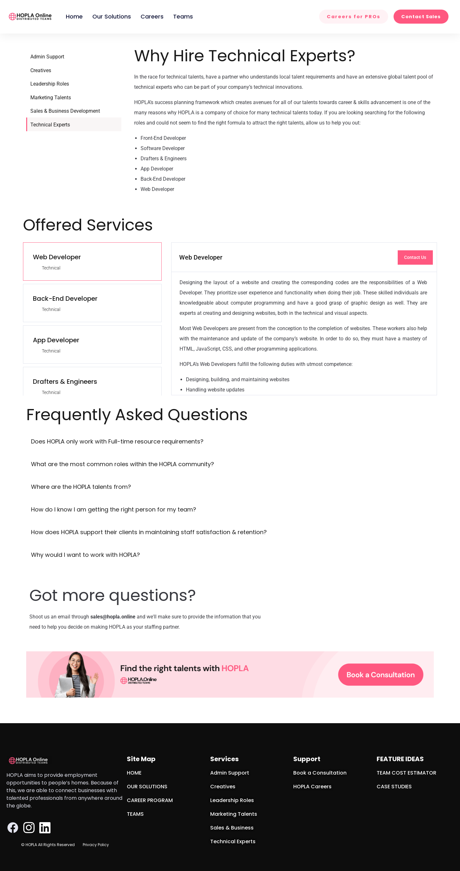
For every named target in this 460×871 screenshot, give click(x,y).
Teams (183, 16)
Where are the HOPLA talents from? (81, 487)
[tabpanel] (304, 318)
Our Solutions (111, 16)
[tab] (92, 261)
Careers (152, 16)
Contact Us (415, 257)
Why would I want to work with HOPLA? (85, 555)
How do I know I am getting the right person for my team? (113, 509)
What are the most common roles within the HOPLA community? (122, 464)
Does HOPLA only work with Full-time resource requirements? (117, 441)
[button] (230, 442)
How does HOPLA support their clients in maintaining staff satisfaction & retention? (149, 532)
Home (74, 16)
